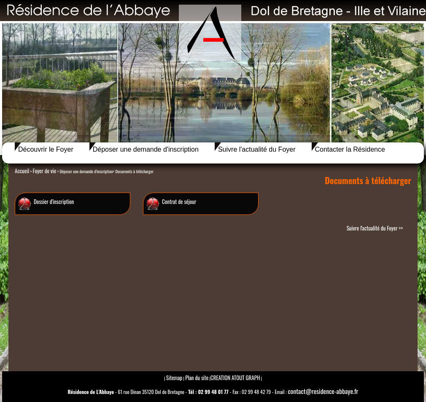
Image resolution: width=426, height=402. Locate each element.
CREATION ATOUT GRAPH (235, 377)
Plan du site (196, 377)
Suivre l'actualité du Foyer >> (375, 228)
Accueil (22, 170)
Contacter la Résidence (350, 149)
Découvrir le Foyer (45, 149)
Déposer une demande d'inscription (146, 149)
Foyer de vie (44, 170)
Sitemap (174, 377)
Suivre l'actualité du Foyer (257, 149)
